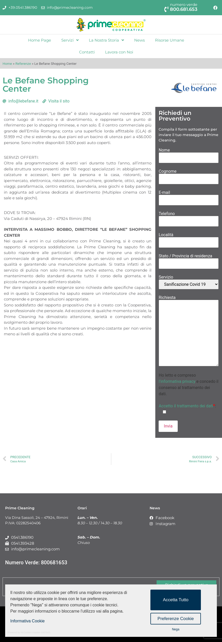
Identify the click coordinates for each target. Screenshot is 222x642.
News (139, 40)
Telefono (189, 218)
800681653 (54, 562)
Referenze (23, 63)
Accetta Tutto (175, 599)
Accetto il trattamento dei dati (187, 405)
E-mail (189, 196)
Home (7, 63)
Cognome (189, 175)
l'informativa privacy (177, 381)
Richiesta (189, 331)
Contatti (87, 52)
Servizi (70, 40)
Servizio (189, 282)
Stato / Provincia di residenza (189, 260)
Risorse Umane (169, 40)
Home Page (39, 40)
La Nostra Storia (106, 40)
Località (189, 239)
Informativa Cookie (27, 621)
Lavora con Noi (119, 52)
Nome (189, 154)
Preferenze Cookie (176, 618)
